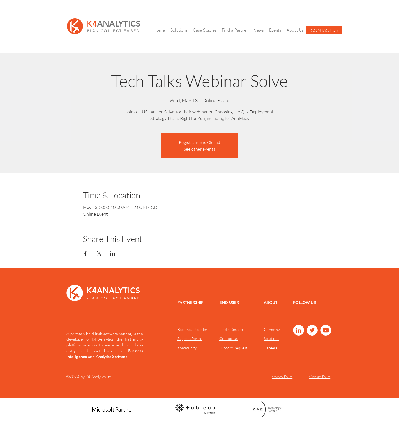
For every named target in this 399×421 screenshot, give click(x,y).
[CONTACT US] (324, 30)
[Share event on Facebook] (85, 253)
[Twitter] (312, 330)
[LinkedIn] (298, 330)
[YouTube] (325, 330)
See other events (199, 149)
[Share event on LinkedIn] (112, 253)
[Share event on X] (99, 253)
